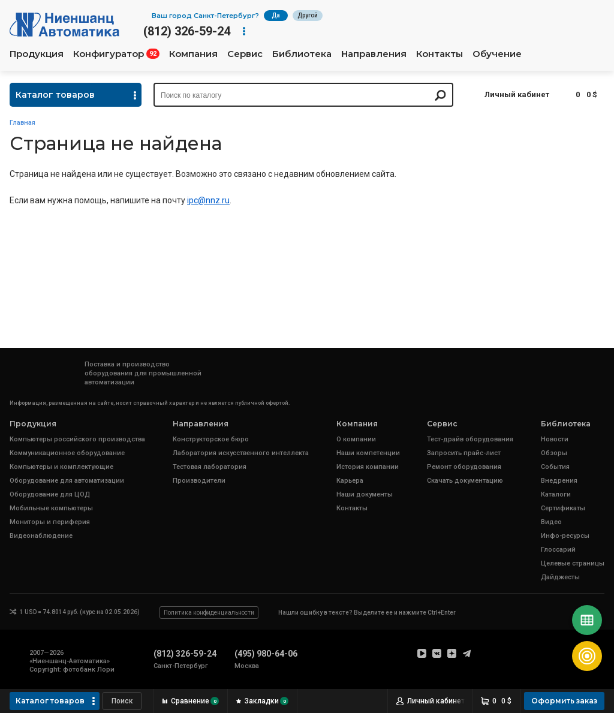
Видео (551, 522)
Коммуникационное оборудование (67, 453)
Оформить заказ (564, 700)
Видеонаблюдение (41, 536)
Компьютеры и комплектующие (61, 467)
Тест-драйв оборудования (470, 439)
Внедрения (559, 481)
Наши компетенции (368, 453)
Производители (199, 481)
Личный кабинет (516, 94)
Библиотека (302, 54)
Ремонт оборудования (464, 467)
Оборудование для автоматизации (67, 481)
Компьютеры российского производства (77, 439)
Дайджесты (560, 577)
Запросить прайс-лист (464, 453)
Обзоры (554, 453)
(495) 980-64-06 (265, 653)
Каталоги (556, 494)
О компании (356, 439)
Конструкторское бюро (211, 439)
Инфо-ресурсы (565, 536)
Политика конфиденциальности (209, 612)
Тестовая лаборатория (209, 467)
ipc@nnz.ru (208, 200)
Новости (554, 439)
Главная (22, 123)
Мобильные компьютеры (51, 508)
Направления (374, 54)
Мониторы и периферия (50, 522)
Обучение (497, 54)
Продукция (37, 54)
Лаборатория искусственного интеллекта (241, 453)
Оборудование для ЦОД (50, 494)
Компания (193, 54)
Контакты (439, 54)
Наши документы (364, 494)
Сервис (245, 54)
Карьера (349, 481)
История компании (367, 467)
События (555, 467)
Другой (307, 15)
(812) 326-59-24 (186, 31)
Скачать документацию (465, 481)
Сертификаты (563, 508)
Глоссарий (558, 549)
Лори (106, 669)
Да (276, 15)
